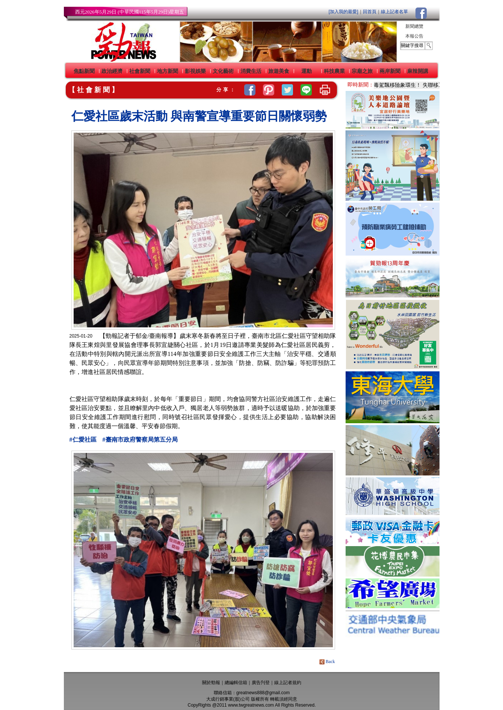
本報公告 (414, 36)
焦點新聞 (84, 71)
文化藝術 (223, 71)
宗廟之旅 (362, 71)
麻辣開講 (417, 71)
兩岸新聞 (389, 71)
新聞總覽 (414, 26)
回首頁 (369, 11)
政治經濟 (111, 71)
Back (327, 661)
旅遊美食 (278, 71)
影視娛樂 (195, 71)
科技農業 (334, 71)
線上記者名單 (394, 11)
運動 (306, 71)
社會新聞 (139, 71)
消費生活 (250, 71)
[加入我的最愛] (343, 11)
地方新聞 (167, 71)
